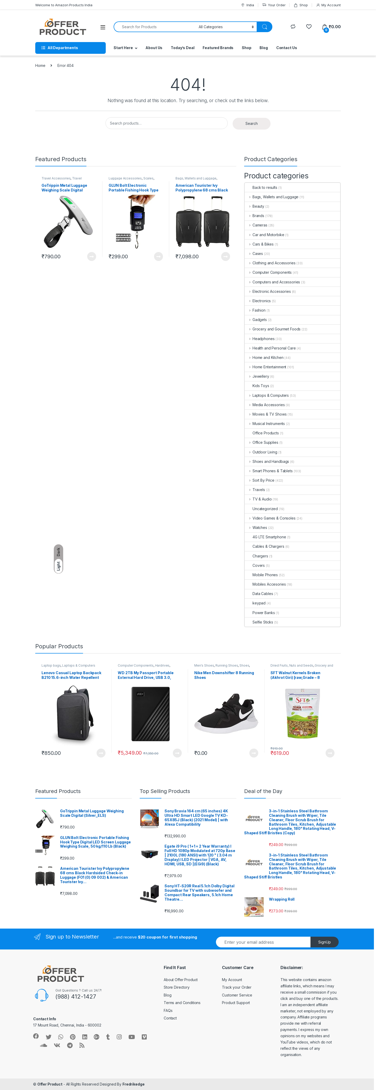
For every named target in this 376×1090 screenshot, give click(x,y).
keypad (255, 603)
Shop (300, 5)
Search (251, 123)
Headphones (259, 338)
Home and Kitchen (264, 357)
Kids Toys (257, 385)
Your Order (273, 5)
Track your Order (236, 987)
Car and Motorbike (264, 234)
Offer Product (49, 1084)
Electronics (258, 301)
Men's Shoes (204, 665)
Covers (255, 565)
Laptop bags (51, 665)
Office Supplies (261, 442)
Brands (254, 215)
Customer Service (237, 995)
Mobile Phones (261, 575)
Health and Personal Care (270, 348)
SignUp (324, 942)
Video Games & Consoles (270, 518)
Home (40, 65)
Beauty (254, 206)
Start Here (123, 47)
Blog (264, 47)
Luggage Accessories (125, 178)
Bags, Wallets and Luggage (195, 178)
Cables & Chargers (264, 546)
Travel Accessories (56, 178)
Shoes (244, 665)
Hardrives (162, 665)
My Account (328, 5)
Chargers (256, 556)
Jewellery (257, 376)
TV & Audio (258, 499)
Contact (170, 1018)
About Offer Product (181, 979)
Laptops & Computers (267, 395)
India (247, 5)
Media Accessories (265, 405)
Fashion (255, 310)
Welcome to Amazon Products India (63, 5)
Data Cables (259, 593)
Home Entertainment (265, 367)
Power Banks (260, 612)
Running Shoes (226, 665)
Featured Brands (218, 47)
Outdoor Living (261, 452)
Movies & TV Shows (265, 414)
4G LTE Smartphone (265, 537)
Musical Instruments (265, 423)
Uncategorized (261, 508)
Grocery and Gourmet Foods (273, 329)
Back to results (261, 187)
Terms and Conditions (182, 1002)
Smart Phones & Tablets (269, 471)
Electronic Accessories (268, 291)
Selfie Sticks (259, 622)
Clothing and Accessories (270, 263)
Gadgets (256, 319)
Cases (254, 253)
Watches (256, 527)
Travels (255, 489)
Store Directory (177, 987)
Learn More (91, 256)
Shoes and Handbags (267, 461)
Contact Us (286, 47)
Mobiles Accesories (265, 584)
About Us (153, 47)
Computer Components (268, 272)
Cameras (256, 225)
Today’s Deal (182, 47)
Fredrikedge (133, 1084)
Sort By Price (259, 480)
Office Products (262, 433)
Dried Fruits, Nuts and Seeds (292, 665)
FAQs (168, 1010)
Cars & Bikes (259, 244)
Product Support (236, 1002)
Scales (148, 178)
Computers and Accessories (272, 282)
